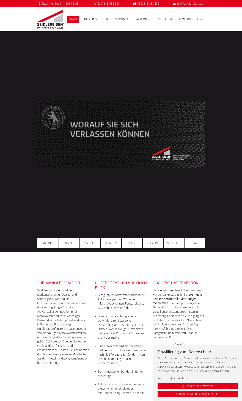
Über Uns (90, 19)
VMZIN (46, 243)
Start (73, 19)
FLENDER (111, 243)
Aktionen (143, 19)
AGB (200, 19)
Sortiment (123, 19)
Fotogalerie (164, 19)
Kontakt (185, 19)
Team (106, 19)
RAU (195, 243)
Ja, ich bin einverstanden (197, 386)
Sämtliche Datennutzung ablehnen (197, 394)
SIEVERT (153, 243)
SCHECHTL (174, 243)
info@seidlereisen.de (190, 3)
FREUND (132, 243)
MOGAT (69, 243)
